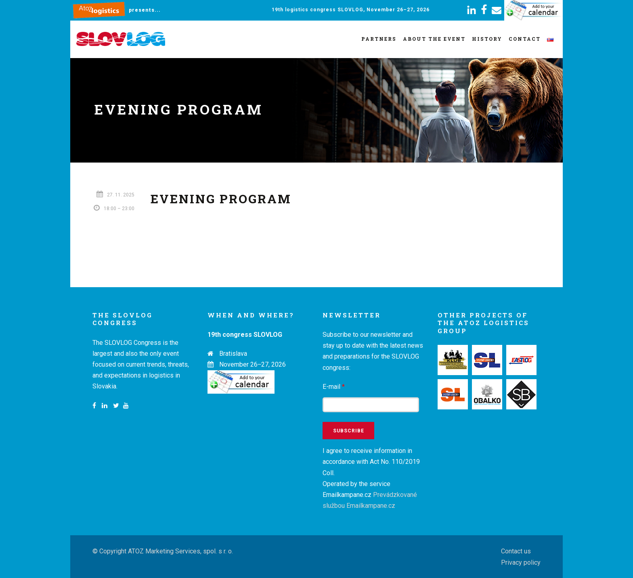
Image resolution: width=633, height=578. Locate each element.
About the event (434, 38)
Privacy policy (521, 562)
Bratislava (233, 353)
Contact (525, 38)
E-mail (334, 386)
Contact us (516, 551)
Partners (378, 38)
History (487, 38)
